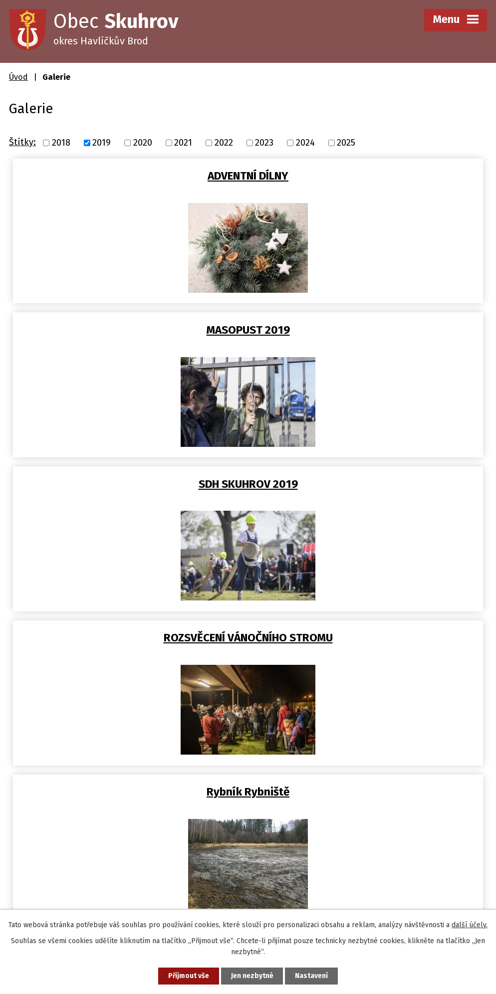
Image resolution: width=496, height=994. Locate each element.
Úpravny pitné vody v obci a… (248, 637)
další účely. (470, 924)
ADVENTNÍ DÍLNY (128, 176)
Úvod (18, 77)
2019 (101, 142)
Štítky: (22, 142)
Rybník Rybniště (128, 484)
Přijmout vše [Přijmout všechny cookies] (187, 976)
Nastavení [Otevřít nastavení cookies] (312, 976)
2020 (142, 142)
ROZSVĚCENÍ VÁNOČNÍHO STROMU (367, 330)
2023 (264, 142)
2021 (183, 142)
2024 (305, 142)
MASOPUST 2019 (367, 176)
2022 (224, 142)
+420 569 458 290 (60, 861)
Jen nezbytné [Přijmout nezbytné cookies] (252, 976)
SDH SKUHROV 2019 (128, 330)
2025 (346, 142)
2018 (61, 142)
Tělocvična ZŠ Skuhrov (367, 484)
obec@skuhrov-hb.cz (69, 876)
